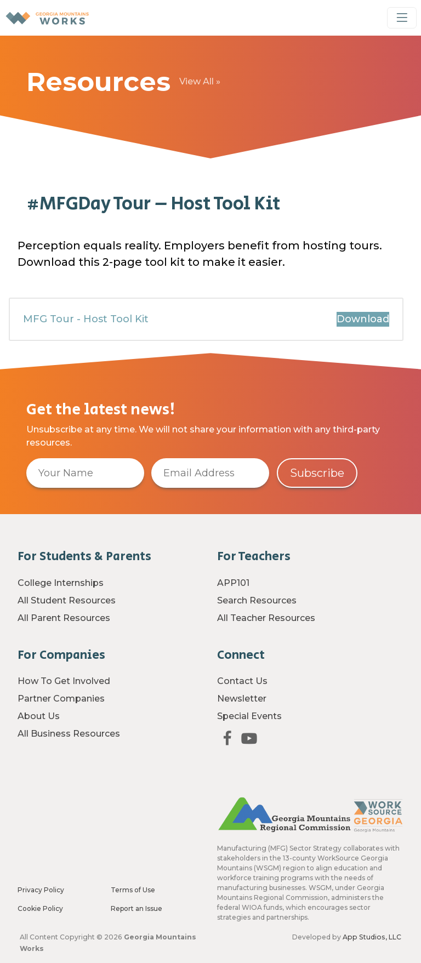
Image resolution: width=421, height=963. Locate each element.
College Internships (61, 583)
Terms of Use (133, 890)
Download (363, 330)
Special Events (249, 716)
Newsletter (241, 698)
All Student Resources (67, 600)
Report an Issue (136, 908)
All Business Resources (69, 733)
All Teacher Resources (266, 618)
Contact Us (242, 681)
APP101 (233, 583)
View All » (199, 81)
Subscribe (317, 473)
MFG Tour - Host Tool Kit (86, 330)
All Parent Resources (64, 618)
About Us (39, 716)
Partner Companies (61, 698)
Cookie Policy (40, 908)
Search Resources (257, 600)
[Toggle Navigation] (402, 18)
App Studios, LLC (372, 937)
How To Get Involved (64, 681)
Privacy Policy (41, 890)
